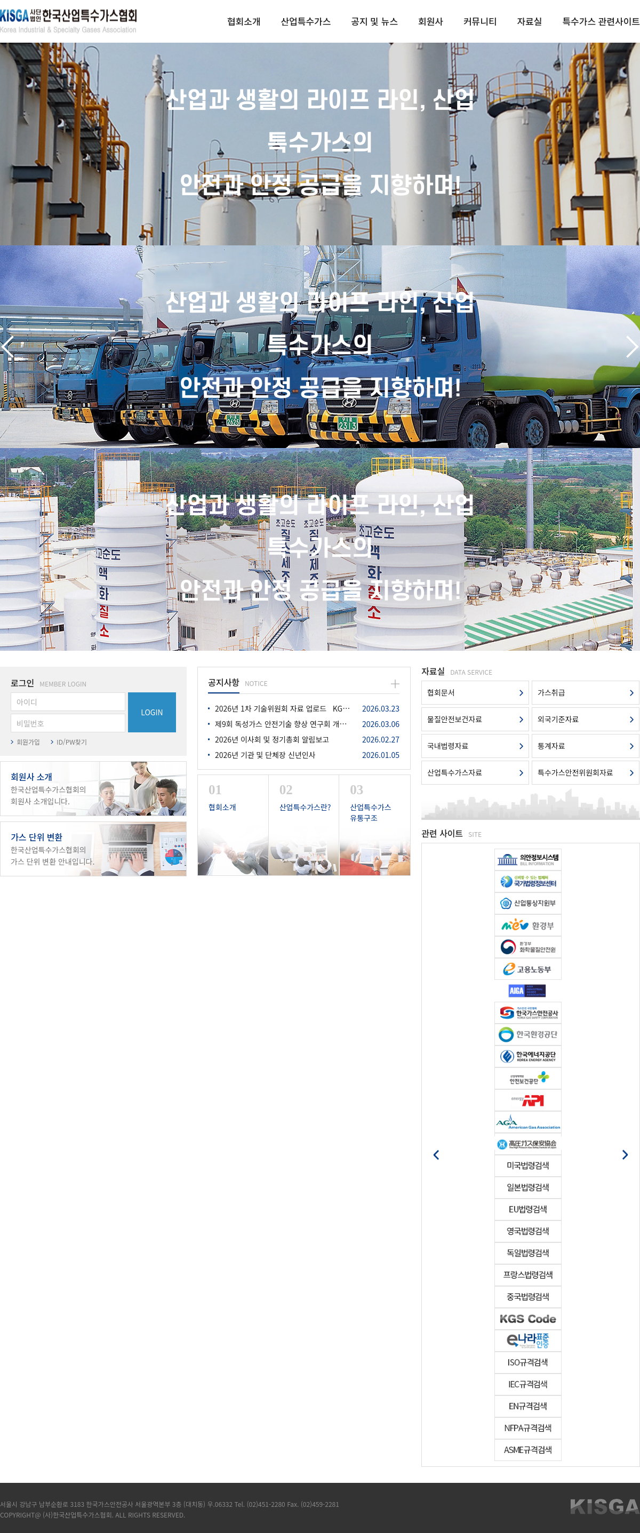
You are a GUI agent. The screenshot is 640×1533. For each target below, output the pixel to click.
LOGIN (152, 712)
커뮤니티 (480, 21)
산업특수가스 (306, 21)
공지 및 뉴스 (374, 21)
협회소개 (244, 21)
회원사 (430, 21)
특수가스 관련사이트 (601, 21)
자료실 (529, 21)
